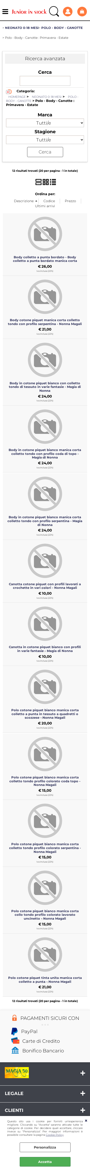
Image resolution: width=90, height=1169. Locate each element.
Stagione (45, 131)
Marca (45, 115)
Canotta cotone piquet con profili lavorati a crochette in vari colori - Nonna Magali (45, 586)
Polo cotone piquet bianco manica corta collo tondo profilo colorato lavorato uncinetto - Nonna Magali (45, 914)
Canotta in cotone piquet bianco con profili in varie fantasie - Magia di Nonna (45, 649)
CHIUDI (86, 1120)
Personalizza (45, 1147)
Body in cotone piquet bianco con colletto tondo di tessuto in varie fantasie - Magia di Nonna (45, 386)
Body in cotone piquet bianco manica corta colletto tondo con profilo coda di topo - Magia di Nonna (45, 453)
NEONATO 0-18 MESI (47, 97)
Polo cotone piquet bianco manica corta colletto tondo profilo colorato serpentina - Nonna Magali (45, 847)
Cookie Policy (55, 1134)
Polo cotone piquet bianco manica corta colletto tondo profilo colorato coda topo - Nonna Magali (44, 781)
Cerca (45, 72)
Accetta (45, 1162)
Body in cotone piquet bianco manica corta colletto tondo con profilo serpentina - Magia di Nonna (44, 520)
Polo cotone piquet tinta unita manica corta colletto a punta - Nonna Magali (45, 979)
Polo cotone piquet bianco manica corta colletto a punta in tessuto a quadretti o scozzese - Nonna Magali (45, 713)
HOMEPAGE (17, 97)
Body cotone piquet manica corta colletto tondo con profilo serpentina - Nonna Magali (45, 322)
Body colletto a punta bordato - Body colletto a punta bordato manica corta (45, 259)
